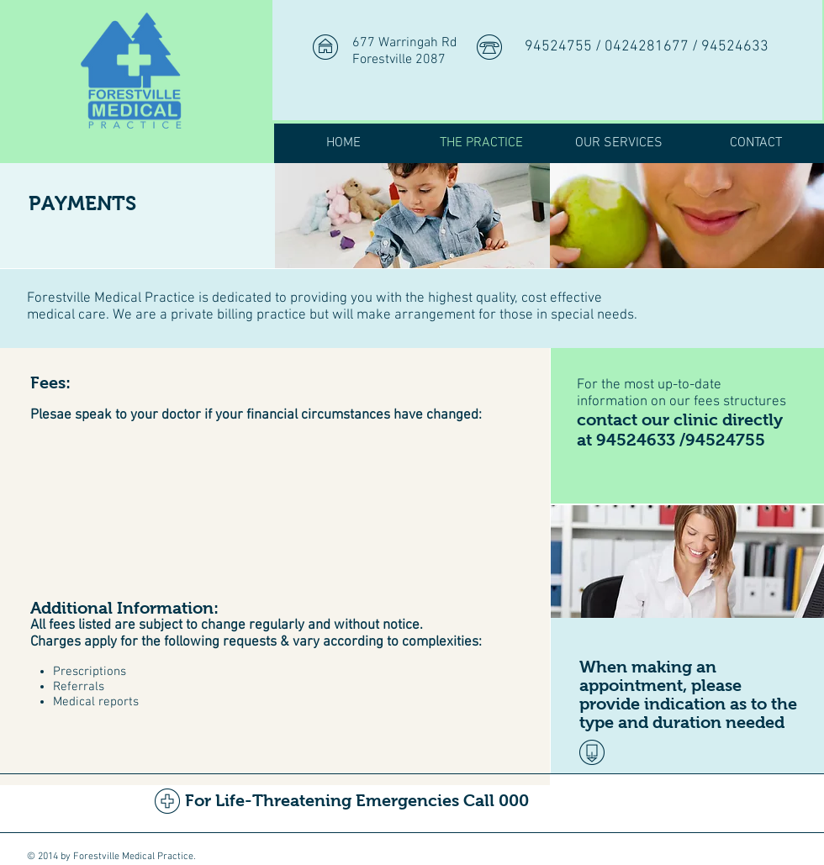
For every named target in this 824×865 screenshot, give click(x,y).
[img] (412, 215)
